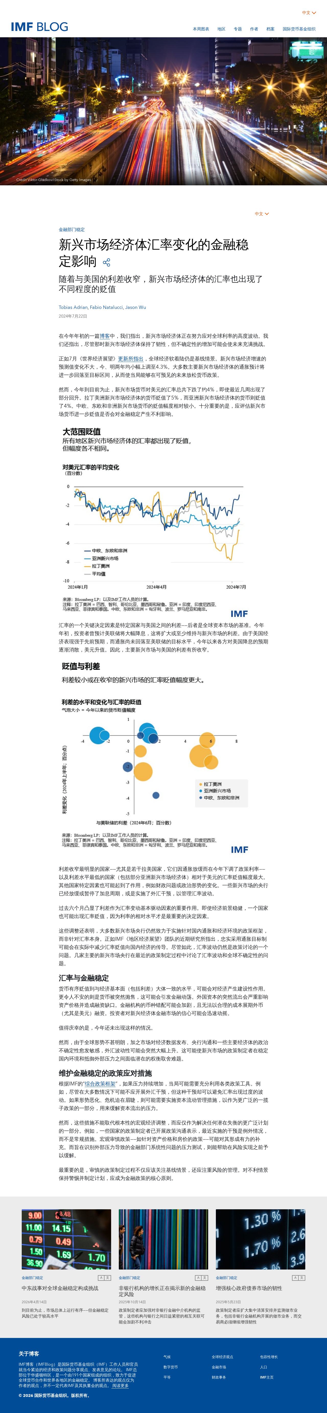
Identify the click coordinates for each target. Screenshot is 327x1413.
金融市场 (219, 1367)
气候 (167, 1357)
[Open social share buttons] (106, 262)
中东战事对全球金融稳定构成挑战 (60, 1289)
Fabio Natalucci (106, 307)
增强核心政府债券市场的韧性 (249, 1289)
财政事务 (219, 1377)
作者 (254, 30)
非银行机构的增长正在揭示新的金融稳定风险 (162, 1292)
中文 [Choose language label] (306, 13)
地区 (221, 30)
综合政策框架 (100, 1084)
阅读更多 (120, 1385)
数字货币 (171, 1367)
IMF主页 (267, 1377)
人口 (263, 1367)
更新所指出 (131, 359)
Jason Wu (135, 307)
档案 (270, 30)
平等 (167, 1377)
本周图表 (201, 30)
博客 (105, 336)
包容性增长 (269, 1357)
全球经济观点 (222, 1357)
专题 (238, 30)
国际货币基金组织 (299, 30)
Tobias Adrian (73, 307)
